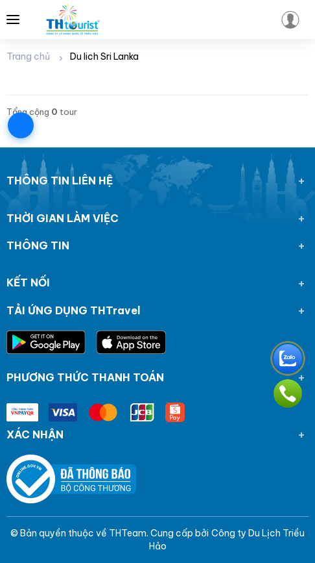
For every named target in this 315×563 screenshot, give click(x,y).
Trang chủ (28, 56)
